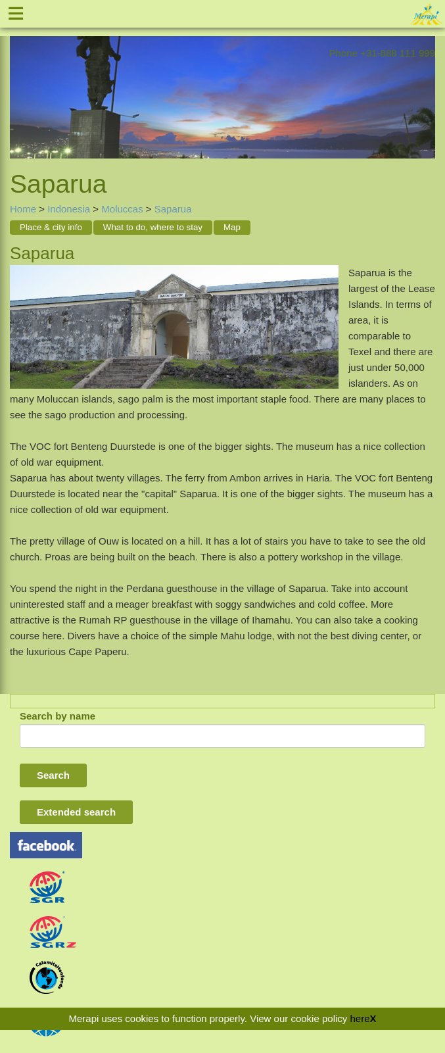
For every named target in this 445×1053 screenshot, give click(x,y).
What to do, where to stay (152, 227)
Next (425, 87)
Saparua (173, 208)
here (359, 1018)
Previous (20, 87)
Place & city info (51, 227)
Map (232, 227)
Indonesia (68, 208)
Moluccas (122, 208)
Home (23, 208)
